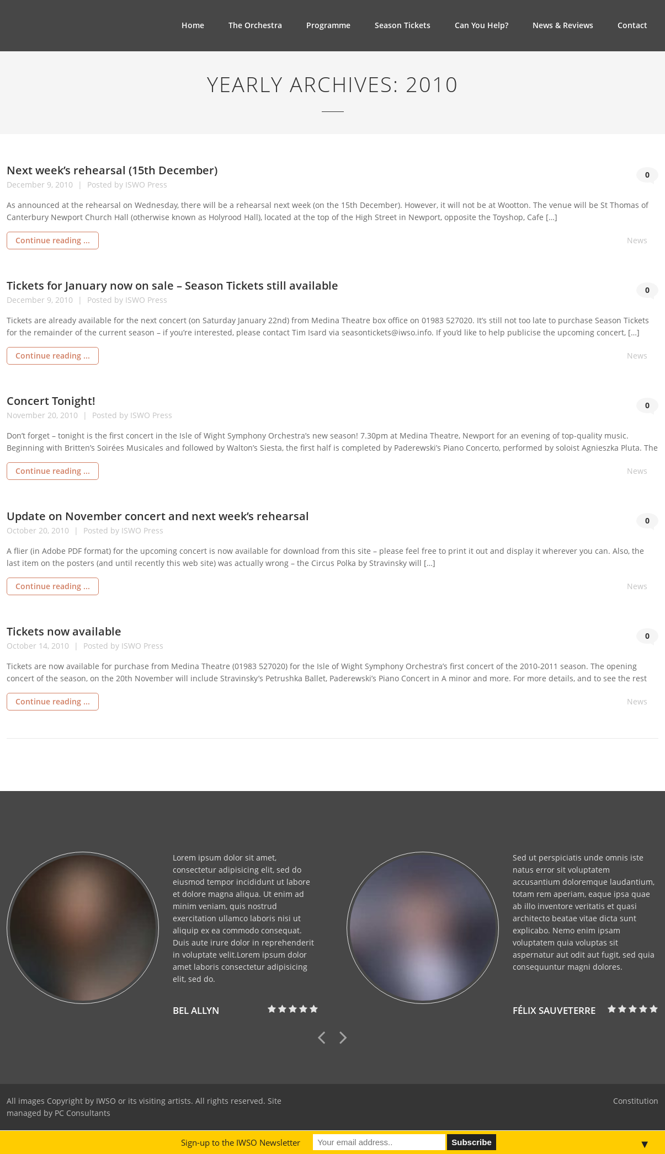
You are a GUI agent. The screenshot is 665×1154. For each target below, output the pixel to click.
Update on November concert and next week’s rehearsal (158, 516)
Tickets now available (64, 631)
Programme (328, 25)
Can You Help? (481, 25)
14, (45, 645)
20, (53, 415)
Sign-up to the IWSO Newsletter (240, 1142)
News (637, 240)
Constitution (635, 1101)
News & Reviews (563, 25)
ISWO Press (146, 184)
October (23, 530)
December (27, 184)
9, (51, 184)
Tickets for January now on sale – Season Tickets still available (172, 285)
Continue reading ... (52, 240)
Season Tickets (402, 25)
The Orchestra (255, 25)
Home (193, 25)
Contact (632, 25)
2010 (65, 184)
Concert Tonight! (51, 400)
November (27, 415)
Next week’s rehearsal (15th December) (112, 170)
